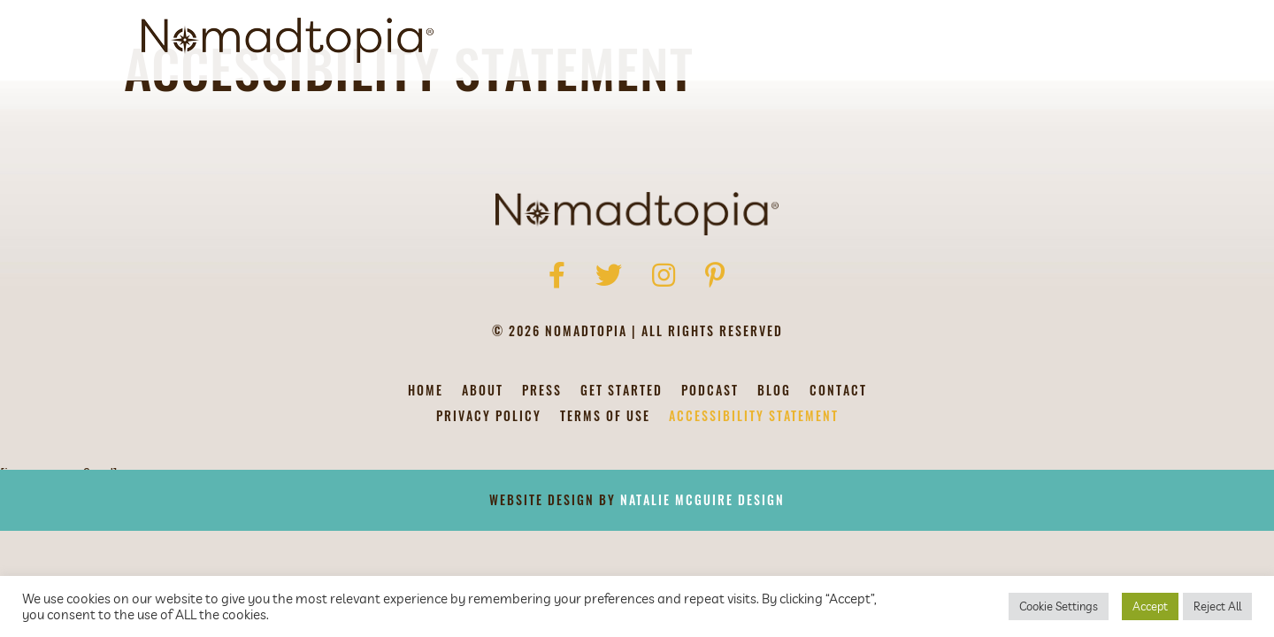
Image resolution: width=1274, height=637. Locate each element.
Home (425, 472)
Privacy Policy (488, 497)
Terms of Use (605, 497)
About (730, 40)
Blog (987, 40)
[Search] (1116, 40)
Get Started (819, 40)
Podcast (915, 40)
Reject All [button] (1217, 606)
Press (542, 472)
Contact (1059, 40)
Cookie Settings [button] (1058, 606)
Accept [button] (1150, 606)
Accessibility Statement (754, 497)
